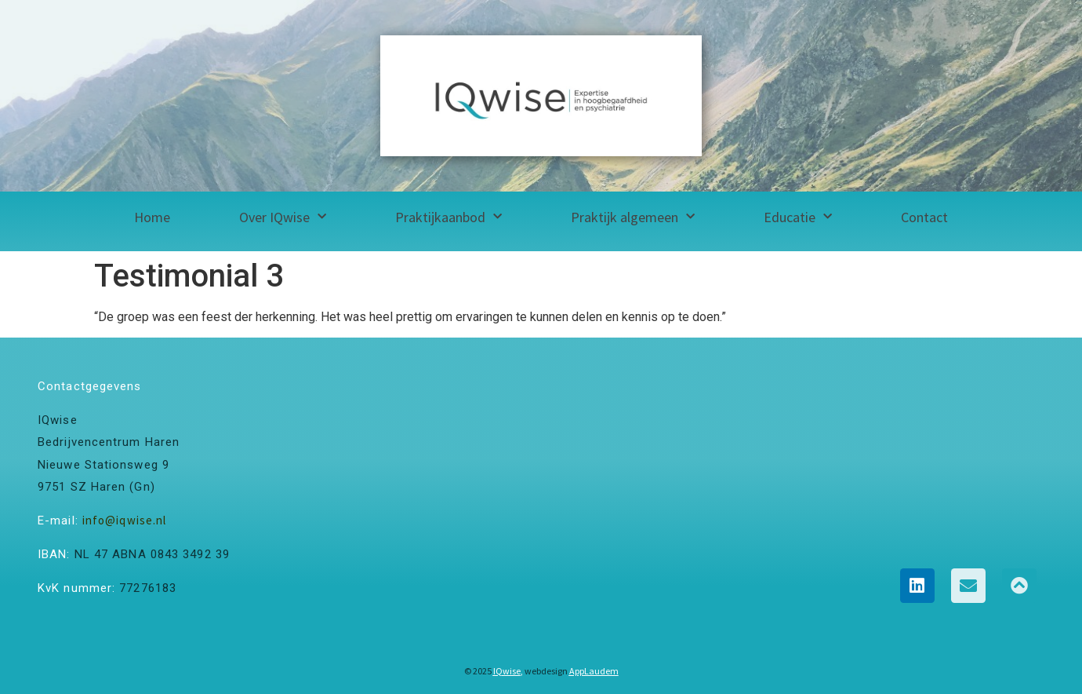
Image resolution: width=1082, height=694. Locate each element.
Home (152, 217)
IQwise (507, 671)
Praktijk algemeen (633, 217)
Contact (924, 217)
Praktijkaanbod (448, 217)
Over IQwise (282, 217)
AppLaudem (594, 671)
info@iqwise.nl (124, 520)
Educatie (798, 217)
